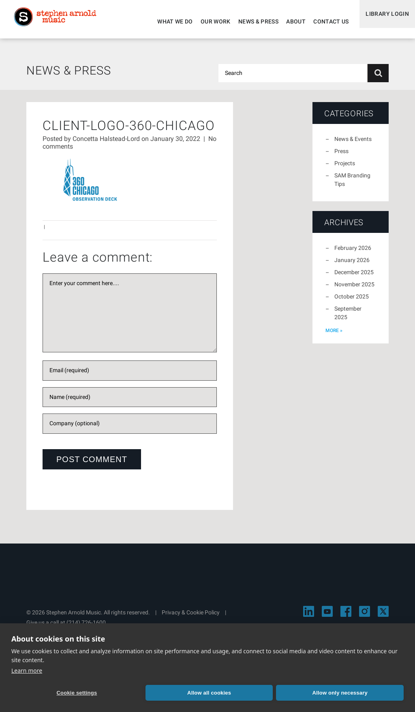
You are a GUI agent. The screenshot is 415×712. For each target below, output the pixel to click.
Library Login (383, 21)
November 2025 (354, 289)
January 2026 (352, 265)
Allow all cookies (130, 692)
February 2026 (352, 252)
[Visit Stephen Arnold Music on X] (383, 616)
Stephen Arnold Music (62, 22)
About (288, 21)
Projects (344, 168)
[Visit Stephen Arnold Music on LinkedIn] (308, 616)
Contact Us (324, 21)
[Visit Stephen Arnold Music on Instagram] (364, 616)
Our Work (208, 21)
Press (341, 156)
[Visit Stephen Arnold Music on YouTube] (327, 616)
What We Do (168, 21)
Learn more (26, 669)
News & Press (251, 21)
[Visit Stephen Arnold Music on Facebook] (345, 616)
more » (333, 335)
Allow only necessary (210, 692)
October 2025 (351, 301)
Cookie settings (50, 692)
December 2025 (354, 277)
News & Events (353, 144)
